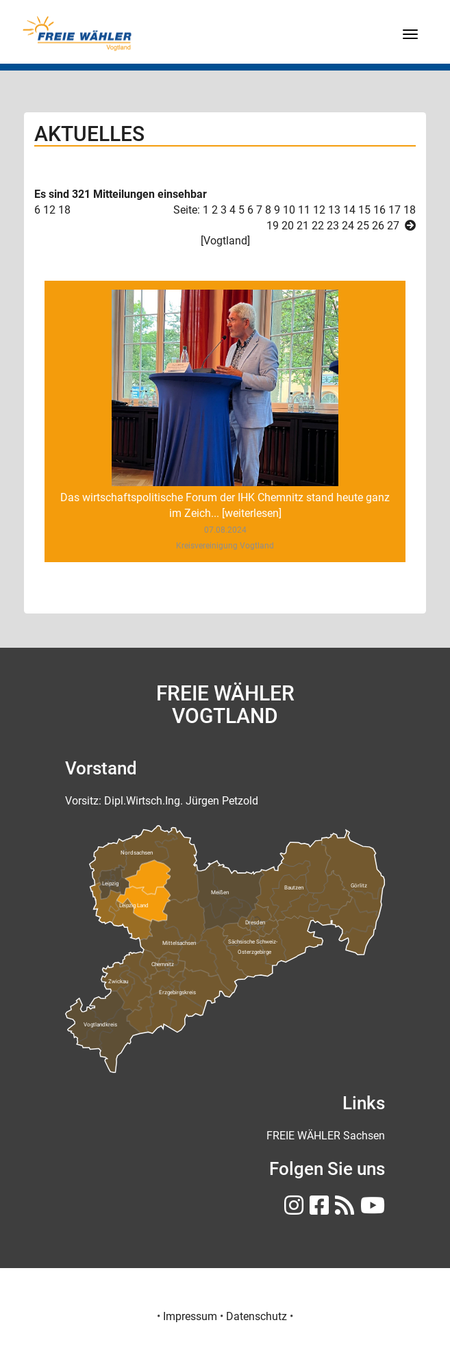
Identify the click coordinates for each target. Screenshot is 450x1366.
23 (333, 225)
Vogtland (225, 240)
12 (319, 209)
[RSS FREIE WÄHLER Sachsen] (343, 1209)
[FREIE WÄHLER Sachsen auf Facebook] (317, 1209)
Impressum (190, 1316)
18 (64, 209)
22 (318, 225)
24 (348, 225)
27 (393, 225)
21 (303, 225)
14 (349, 209)
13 (334, 209)
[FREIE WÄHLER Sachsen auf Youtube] (371, 1209)
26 (378, 225)
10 (289, 209)
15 (364, 209)
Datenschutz (256, 1316)
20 (288, 225)
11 (304, 209)
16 (379, 209)
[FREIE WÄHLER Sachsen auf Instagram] (292, 1209)
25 (363, 225)
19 (272, 225)
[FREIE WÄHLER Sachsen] (325, 1135)
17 (394, 209)
